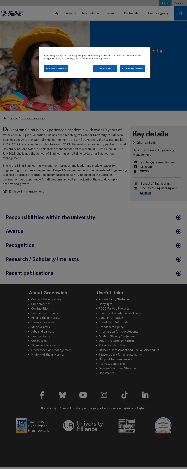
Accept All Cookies (132, 68)
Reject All (105, 68)
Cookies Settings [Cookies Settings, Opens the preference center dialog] (56, 68)
